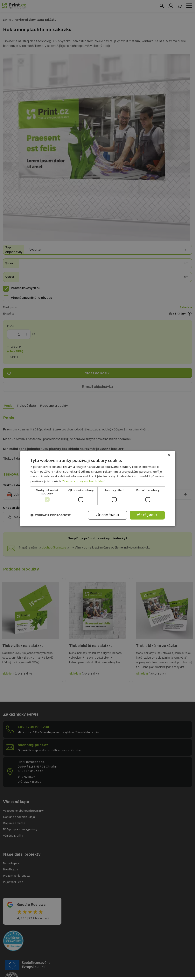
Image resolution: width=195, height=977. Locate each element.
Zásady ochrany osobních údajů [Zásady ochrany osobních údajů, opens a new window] (83, 481)
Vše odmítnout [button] (107, 515)
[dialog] (97, 488)
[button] (51, 515)
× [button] (169, 455)
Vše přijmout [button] (147, 515)
